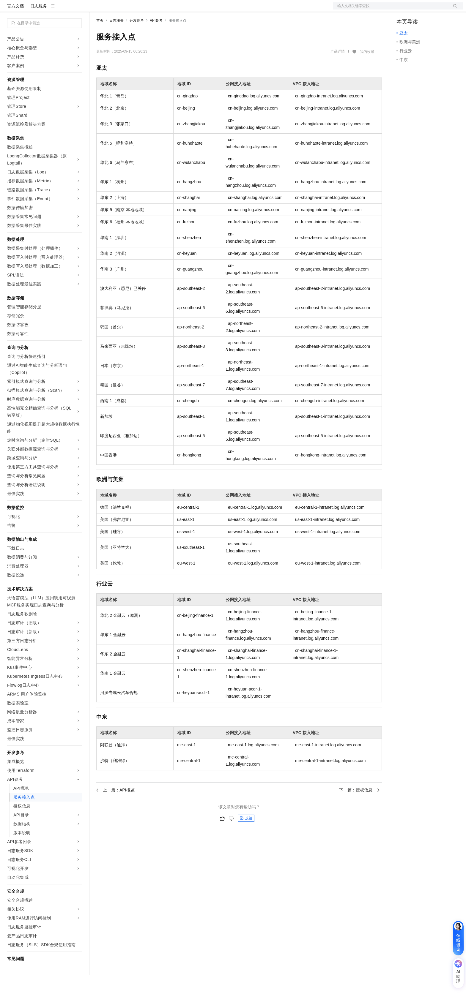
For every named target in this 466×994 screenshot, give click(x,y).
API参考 (156, 39)
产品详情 (337, 70)
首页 (99, 39)
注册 (431, 9)
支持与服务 (225, 9)
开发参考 (137, 39)
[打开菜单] (9, 9)
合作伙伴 (200, 9)
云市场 (180, 9)
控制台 (417, 9)
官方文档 (15, 25)
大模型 (61, 9)
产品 (77, 9)
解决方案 (95, 9)
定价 (163, 9)
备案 (403, 9)
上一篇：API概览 (115, 809)
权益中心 (145, 9)
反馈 (246, 837)
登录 (453, 9)
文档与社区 (120, 9)
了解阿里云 (251, 9)
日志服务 (38, 25)
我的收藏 (367, 71)
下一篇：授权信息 (359, 809)
